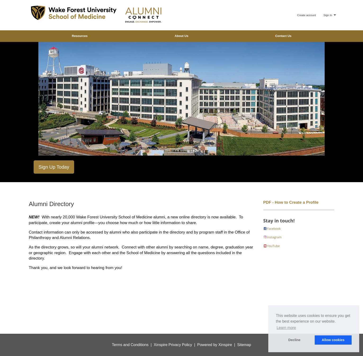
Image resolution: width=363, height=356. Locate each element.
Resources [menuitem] (79, 36)
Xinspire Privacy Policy (173, 345)
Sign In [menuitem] (327, 15)
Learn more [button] (286, 328)
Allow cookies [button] (333, 340)
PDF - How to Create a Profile (291, 202)
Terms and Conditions (130, 345)
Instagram (272, 237)
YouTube (271, 246)
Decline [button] (294, 340)
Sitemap (244, 345)
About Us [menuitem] (181, 36)
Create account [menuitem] (306, 15)
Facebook (272, 228)
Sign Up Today (54, 167)
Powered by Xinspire (214, 345)
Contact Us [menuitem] (283, 36)
